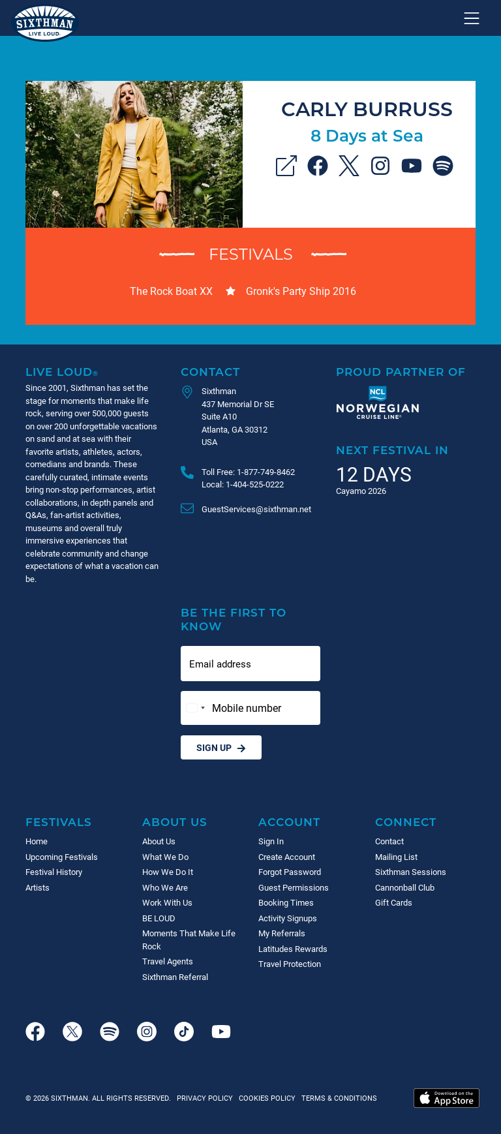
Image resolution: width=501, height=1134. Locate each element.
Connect (405, 821)
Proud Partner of (401, 371)
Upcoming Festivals (61, 857)
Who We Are (165, 887)
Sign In (271, 841)
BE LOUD (158, 918)
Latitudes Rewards (292, 949)
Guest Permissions (293, 887)
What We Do (165, 857)
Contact (210, 371)
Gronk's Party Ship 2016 (301, 291)
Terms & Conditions (337, 1098)
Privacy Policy (205, 1098)
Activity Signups (287, 918)
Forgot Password (289, 872)
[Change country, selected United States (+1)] (195, 708)
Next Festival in (392, 449)
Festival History (53, 872)
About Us (174, 821)
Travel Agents (167, 961)
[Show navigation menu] (472, 18)
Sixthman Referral (175, 977)
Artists (37, 887)
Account (289, 821)
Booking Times (286, 902)
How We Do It (167, 872)
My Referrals (281, 933)
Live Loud (62, 371)
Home (36, 841)
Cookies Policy (265, 1098)
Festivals (251, 253)
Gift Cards (393, 902)
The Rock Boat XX (171, 291)
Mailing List (396, 857)
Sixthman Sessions (410, 872)
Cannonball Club (404, 887)
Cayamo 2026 (361, 491)
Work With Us (167, 902)
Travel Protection (289, 964)
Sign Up (221, 747)
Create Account (286, 857)
